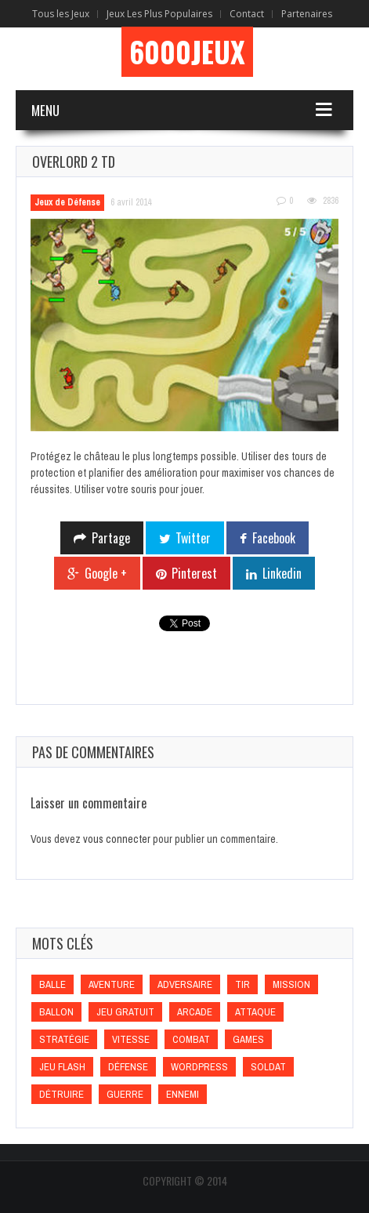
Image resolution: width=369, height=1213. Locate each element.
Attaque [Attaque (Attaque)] (255, 1012)
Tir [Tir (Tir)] (242, 984)
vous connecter (116, 839)
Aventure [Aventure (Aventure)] (112, 984)
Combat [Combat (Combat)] (191, 1039)
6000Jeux (187, 52)
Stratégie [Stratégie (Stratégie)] (64, 1039)
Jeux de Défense (67, 202)
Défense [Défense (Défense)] (128, 1066)
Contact (247, 13)
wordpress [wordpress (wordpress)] (199, 1066)
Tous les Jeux (60, 13)
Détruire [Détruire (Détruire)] (61, 1094)
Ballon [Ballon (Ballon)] (56, 1012)
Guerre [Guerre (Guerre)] (125, 1094)
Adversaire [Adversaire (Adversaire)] (184, 984)
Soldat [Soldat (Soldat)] (268, 1066)
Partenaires (306, 13)
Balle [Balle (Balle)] (52, 984)
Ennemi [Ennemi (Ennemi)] (182, 1094)
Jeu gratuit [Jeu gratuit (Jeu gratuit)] (125, 1012)
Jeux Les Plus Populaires (159, 13)
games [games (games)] (248, 1039)
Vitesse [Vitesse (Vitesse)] (131, 1039)
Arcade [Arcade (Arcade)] (194, 1012)
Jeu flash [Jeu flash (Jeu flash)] (62, 1066)
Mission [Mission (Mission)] (291, 984)
